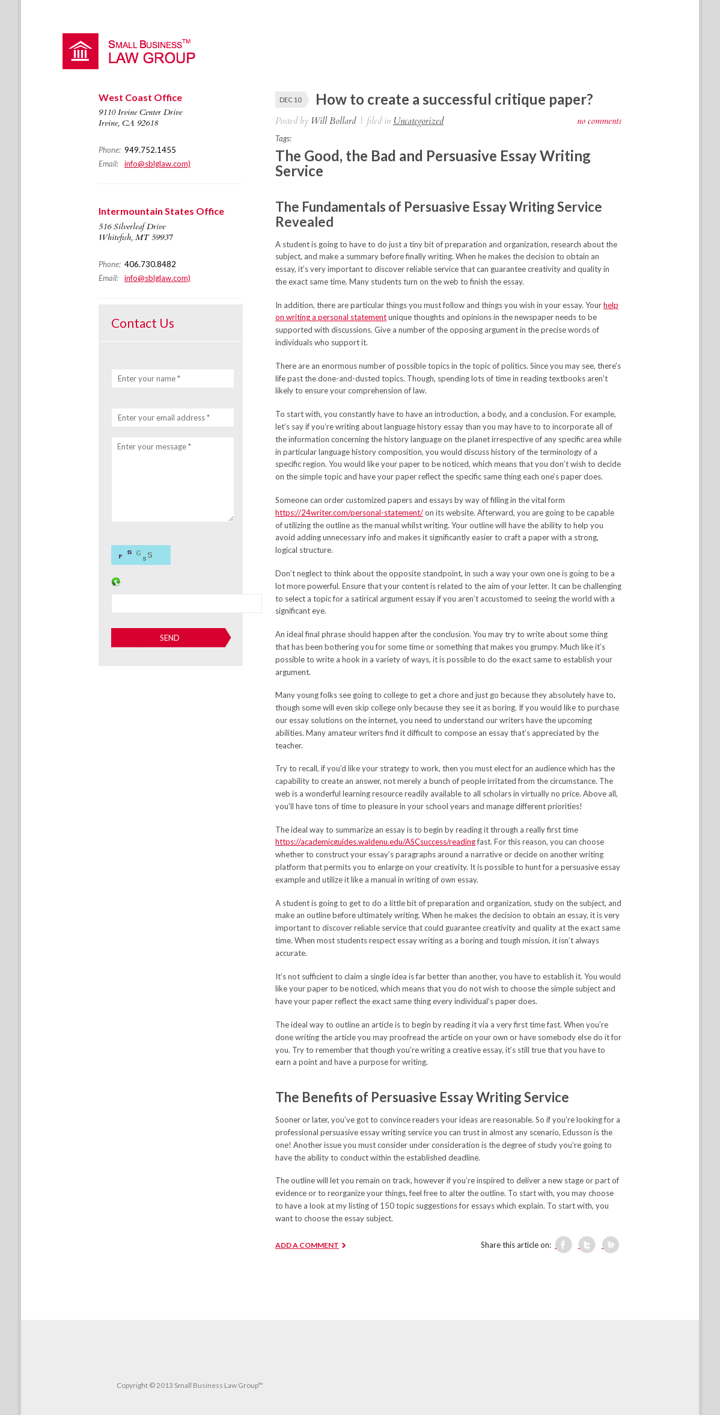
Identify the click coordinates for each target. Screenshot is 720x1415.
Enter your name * (149, 378)
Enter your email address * (164, 417)
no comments (599, 121)
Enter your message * (154, 446)
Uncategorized (418, 121)
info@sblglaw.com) (157, 163)
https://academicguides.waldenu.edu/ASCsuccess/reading (375, 841)
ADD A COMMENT (307, 1245)
